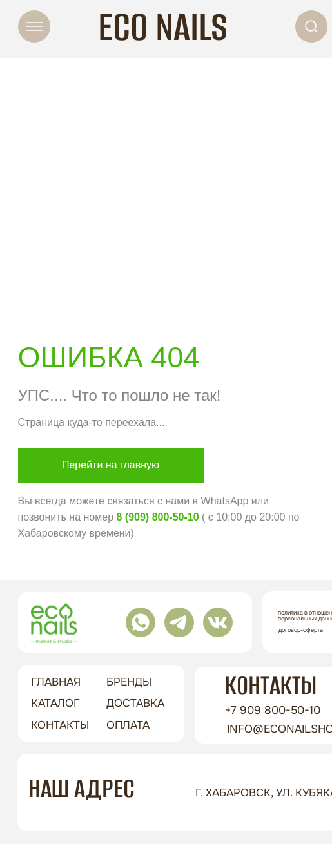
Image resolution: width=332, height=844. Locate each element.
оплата (128, 725)
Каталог (55, 703)
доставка (135, 703)
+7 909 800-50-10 (272, 710)
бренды (128, 682)
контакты (60, 725)
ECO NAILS (163, 27)
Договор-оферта (300, 630)
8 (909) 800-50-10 (157, 517)
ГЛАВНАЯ (56, 682)
